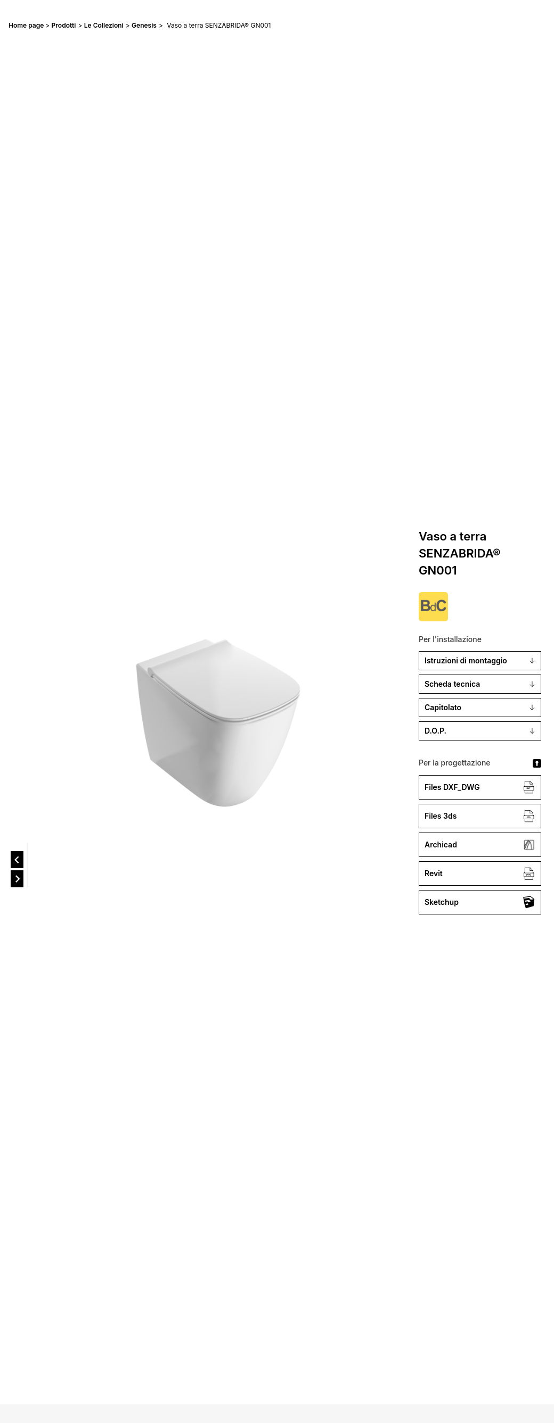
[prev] (17, 859)
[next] (17, 878)
